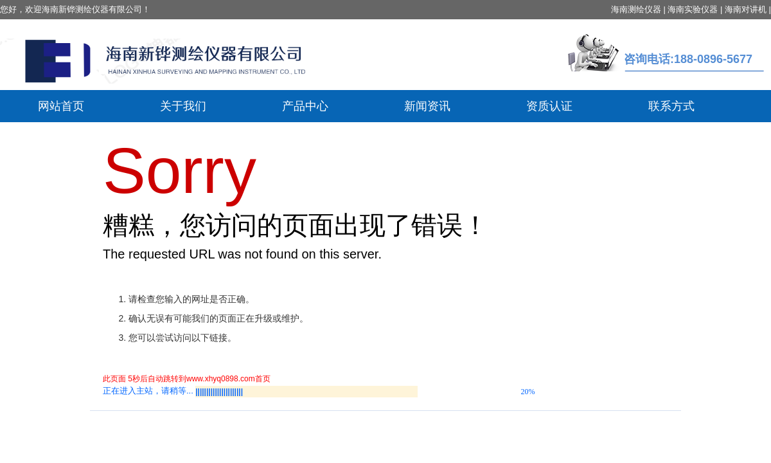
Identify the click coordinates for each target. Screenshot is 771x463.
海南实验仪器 (693, 9)
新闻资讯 (427, 106)
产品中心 (305, 106)
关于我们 (183, 106)
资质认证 (549, 106)
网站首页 (61, 106)
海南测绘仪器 (636, 9)
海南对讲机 (746, 9)
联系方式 (671, 106)
